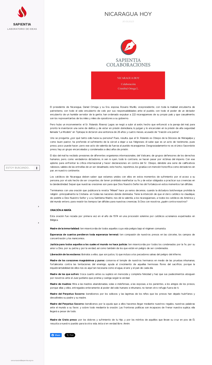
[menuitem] (22, 181)
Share (56, 335)
